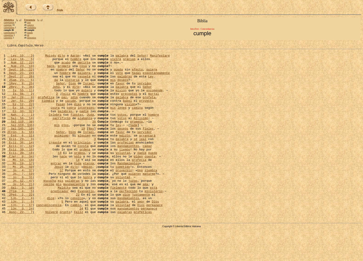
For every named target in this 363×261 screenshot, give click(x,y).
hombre (75, 62)
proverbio (124, 195)
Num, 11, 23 (19, 66)
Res (91, 145)
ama (145, 212)
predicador (60, 220)
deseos (122, 87)
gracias (129, 62)
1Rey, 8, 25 (19, 91)
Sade (133, 141)
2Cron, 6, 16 (19, 149)
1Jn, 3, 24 (19, 241)
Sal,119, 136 (19, 141)
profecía (139, 183)
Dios (72, 91)
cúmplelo (8, 37)
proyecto (146, 112)
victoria (72, 87)
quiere (151, 74)
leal (142, 158)
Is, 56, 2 (19, 103)
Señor (141, 57)
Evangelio (86, 220)
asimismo (61, 153)
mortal (153, 103)
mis (113, 87)
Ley (150, 82)
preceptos (129, 103)
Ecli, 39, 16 (19, 170)
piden (138, 178)
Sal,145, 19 (19, 145)
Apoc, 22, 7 (19, 245)
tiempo (124, 170)
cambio (75, 237)
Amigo (87, 191)
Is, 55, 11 (19, 99)
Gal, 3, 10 (19, 216)
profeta (149, 107)
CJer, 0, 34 (19, 178)
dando (30, 32)
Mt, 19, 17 (19, 187)
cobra (71, 120)
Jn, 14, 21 (19, 212)
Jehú (55, 95)
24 (81, 241)
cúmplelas (8, 35)
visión (130, 116)
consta (83, 166)
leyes (121, 120)
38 (94, 137)
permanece (154, 237)
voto (119, 78)
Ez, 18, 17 (19, 120)
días (77, 116)
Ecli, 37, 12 (19, 166)
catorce (30, 25)
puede (152, 174)
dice (126, 224)
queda (118, 74)
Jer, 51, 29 (19, 112)
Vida (77, 187)
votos (121, 128)
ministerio (153, 220)
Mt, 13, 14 (19, 183)
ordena (84, 170)
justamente (141, 224)
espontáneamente (156, 78)
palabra (122, 57)
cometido (123, 191)
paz (64, 107)
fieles (148, 145)
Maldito (64, 216)
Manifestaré (160, 57)
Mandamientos (128, 187)
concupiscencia (48, 237)
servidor (144, 91)
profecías (125, 162)
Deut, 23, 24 (19, 78)
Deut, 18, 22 (19, 74)
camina (137, 120)
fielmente (118, 216)
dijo (61, 57)
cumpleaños (9, 32)
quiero (86, 99)
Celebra (55, 128)
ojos (65, 141)
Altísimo (141, 132)
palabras (124, 82)
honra (87, 203)
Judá (90, 128)
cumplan (8, 25)
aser (29, 22)
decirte (84, 66)
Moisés (50, 57)
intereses (86, 120)
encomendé (154, 99)
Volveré (51, 245)
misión (121, 99)
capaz (147, 166)
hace (50, 70)
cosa (83, 70)
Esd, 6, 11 (19, 153)
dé (28, 35)
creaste (55, 162)
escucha (49, 208)
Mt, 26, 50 (19, 191)
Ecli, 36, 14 (19, 162)
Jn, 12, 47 (19, 208)
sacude (70, 112)
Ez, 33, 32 (19, 124)
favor (120, 91)
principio (82, 162)
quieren (134, 199)
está (153, 216)
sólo (74, 107)
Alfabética (9, 20)
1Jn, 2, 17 (19, 237)
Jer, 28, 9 (19, 107)
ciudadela (31, 27)
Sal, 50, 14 (19, 132)
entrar (56, 187)
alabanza (85, 132)
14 (78, 183)
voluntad (123, 174)
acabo (65, 66)
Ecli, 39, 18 (19, 174)
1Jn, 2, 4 (19, 228)
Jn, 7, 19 (19, 199)
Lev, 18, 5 (19, 62)
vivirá (115, 62)
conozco (76, 228)
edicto (124, 153)
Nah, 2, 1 (19, 128)
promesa (136, 137)
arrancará (147, 153)
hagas (136, 78)
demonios (31, 37)
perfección (128, 220)
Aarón (74, 57)
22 (78, 224)
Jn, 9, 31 (19, 203)
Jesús (58, 191)
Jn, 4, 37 (19, 195)
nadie (83, 124)
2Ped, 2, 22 (19, 224)
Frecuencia (29, 20)
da (56, 87)
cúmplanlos (9, 27)
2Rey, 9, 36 (19, 95)
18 (60, 174)
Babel (127, 112)
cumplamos (9, 22)
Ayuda (60, 10)
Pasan (60, 116)
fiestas (76, 128)
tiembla (48, 112)
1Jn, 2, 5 (19, 233)
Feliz (65, 103)
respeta (84, 82)
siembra (150, 195)
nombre (61, 74)
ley (118, 141)
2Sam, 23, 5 (19, 87)
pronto (65, 245)
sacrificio (61, 132)
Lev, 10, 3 (19, 57)
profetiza (46, 107)
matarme (149, 199)
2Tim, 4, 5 (19, 220)
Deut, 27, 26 (19, 82)
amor (140, 233)
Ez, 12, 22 (19, 116)
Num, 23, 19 (19, 70)
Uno (140, 195)
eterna (88, 187)
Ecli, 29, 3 (19, 158)
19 (83, 145)
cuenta (149, 178)
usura (55, 120)
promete (64, 70)
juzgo (132, 208)
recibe (48, 212)
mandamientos (128, 166)
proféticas (143, 245)
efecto (137, 74)
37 (61, 195)
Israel (88, 91)
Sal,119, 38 (19, 137)
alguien (84, 153)
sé (135, 158)
